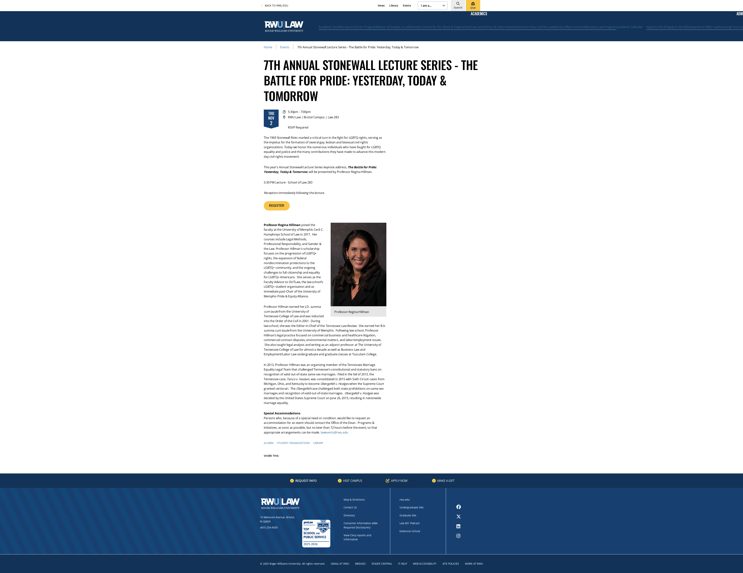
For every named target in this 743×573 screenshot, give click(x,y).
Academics (479, 13)
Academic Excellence (333, 27)
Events (407, 5)
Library (393, 5)
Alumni (269, 443)
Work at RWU (474, 563)
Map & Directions (354, 499)
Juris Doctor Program (361, 27)
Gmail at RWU (340, 563)
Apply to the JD (656, 27)
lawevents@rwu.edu (334, 432)
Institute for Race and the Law (533, 27)
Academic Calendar (629, 27)
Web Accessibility (424, 563)
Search (458, 7)
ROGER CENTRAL (382, 563)
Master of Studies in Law (393, 27)
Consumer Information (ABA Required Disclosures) (361, 525)
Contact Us (350, 507)
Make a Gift (445, 481)
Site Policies (450, 563)
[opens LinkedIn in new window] (458, 526)
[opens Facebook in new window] (458, 507)
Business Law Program (600, 27)
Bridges (360, 563)
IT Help (402, 563)
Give (473, 7)
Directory (349, 515)
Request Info (306, 481)
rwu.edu (405, 499)
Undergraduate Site (412, 507)
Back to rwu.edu (274, 5)
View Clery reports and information (357, 537)
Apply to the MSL (678, 27)
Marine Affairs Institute (569, 27)
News (381, 5)
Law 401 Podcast (410, 523)
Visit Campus (352, 481)
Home (268, 47)
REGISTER (276, 205)
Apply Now (399, 481)
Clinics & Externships (499, 27)
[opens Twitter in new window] (458, 516)
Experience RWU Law (704, 27)
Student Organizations (293, 443)
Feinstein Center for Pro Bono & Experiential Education (447, 27)
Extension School (410, 531)
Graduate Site (408, 515)
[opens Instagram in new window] (458, 536)
